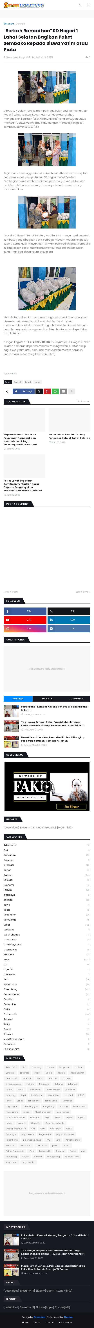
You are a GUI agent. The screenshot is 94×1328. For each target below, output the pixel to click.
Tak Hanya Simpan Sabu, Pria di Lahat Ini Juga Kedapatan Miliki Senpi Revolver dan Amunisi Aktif (52, 723)
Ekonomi (47, 885)
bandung (36, 1067)
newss (69, 1117)
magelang (48, 1106)
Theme (68, 1317)
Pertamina (47, 1004)
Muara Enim (47, 940)
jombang (10, 1095)
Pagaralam (47, 984)
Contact (49, 1322)
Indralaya (47, 895)
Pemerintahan (47, 994)
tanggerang (53, 1156)
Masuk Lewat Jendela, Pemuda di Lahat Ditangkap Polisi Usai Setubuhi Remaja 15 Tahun (53, 739)
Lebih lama (82, 591)
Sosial (47, 1029)
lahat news (34, 1100)
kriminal (47, 1034)
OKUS (69, 1128)
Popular (18, 698)
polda (55, 1145)
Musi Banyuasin (47, 945)
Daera (49, 1072)
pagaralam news (65, 1134)
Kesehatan (47, 915)
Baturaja (47, 860)
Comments (76, 698)
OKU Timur (55, 1128)
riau (83, 1151)
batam (79, 1067)
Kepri (47, 910)
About (37, 1322)
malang (64, 1106)
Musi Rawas (47, 950)
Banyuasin (47, 855)
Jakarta (47, 900)
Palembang (47, 989)
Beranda (9, 23)
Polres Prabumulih (15, 1151)
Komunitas (47, 920)
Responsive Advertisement (47, 669)
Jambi (9, 1089)
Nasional (47, 955)
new (47, 1117)
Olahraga (47, 975)
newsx (81, 1117)
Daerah (20, 23)
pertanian (47, 1044)
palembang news (32, 1139)
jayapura (70, 1089)
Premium (39, 1317)
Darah (40, 1078)
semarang (11, 1156)
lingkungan (11, 1106)
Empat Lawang (13, 1084)
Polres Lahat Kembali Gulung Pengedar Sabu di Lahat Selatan (69, 436)
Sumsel (38, 1156)
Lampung (47, 930)
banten (50, 1067)
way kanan (11, 1162)
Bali (47, 850)
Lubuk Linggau (47, 935)
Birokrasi (47, 865)
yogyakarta (28, 1162)
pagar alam (27, 1134)
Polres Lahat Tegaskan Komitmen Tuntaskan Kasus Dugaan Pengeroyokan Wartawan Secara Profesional (23, 485)
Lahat (28, 382)
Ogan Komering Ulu (16, 1128)
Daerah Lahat (77, 1072)
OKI (47, 964)
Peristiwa (47, 999)
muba (26, 1111)
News (37, 382)
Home (25, 1322)
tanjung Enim (47, 1049)
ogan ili (22, 1123)
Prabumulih (47, 1014)
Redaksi (47, 1019)
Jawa (47, 905)
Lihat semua (83, 401)
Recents (47, 698)
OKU (42, 1128)
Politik (47, 1009)
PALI (47, 979)
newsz (9, 1123)
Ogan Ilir (47, 970)
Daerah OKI (11, 1078)
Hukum (47, 890)
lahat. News (51, 1100)
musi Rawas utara (47, 1039)
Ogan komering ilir (54, 1123)
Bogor (47, 870)
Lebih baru (11, 591)
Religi (47, 1024)
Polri (32, 1151)
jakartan (72, 1084)
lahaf (81, 1095)
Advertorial (47, 845)
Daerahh (27, 1078)
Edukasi (47, 880)
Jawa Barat (35, 1089)
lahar (8, 1100)
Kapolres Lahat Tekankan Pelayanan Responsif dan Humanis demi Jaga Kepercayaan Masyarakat (20, 439)
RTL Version (65, 1322)
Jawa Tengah (53, 1089)
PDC (58, 1139)
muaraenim (12, 1111)
